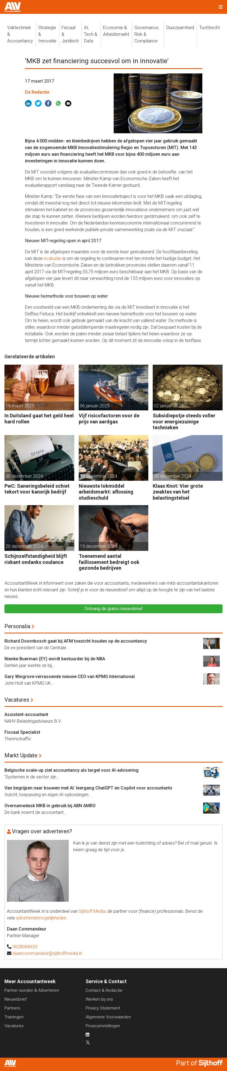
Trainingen (14, 1016)
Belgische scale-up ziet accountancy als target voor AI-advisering (71, 770)
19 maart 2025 (20, 405)
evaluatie (53, 258)
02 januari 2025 (168, 405)
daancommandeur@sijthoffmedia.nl (47, 953)
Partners (12, 1008)
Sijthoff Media (92, 911)
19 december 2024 (98, 546)
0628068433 (24, 946)
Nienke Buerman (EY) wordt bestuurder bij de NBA (54, 658)
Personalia (17, 626)
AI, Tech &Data (90, 34)
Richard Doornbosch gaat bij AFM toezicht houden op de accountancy (75, 641)
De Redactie (37, 92)
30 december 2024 (24, 476)
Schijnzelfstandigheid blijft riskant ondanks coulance (35, 559)
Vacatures (16, 699)
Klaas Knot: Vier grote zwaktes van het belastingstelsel (178, 492)
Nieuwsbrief (15, 999)
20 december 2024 (24, 546)
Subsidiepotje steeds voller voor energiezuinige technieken (184, 421)
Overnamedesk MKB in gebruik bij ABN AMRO (50, 805)
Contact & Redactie (104, 990)
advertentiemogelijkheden (41, 918)
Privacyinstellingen (103, 1025)
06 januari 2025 (94, 405)
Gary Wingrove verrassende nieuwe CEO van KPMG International (69, 676)
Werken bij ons (99, 999)
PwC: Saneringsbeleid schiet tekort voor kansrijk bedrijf (37, 489)
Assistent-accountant (26, 714)
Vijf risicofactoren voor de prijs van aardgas (109, 419)
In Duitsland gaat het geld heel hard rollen (39, 419)
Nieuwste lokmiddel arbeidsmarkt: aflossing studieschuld (106, 492)
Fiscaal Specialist (22, 732)
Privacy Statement (103, 1008)
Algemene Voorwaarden (108, 1016)
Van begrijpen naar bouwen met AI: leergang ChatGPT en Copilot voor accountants (88, 788)
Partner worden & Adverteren (31, 990)
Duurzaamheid (180, 27)
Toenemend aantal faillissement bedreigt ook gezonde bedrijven (109, 562)
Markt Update (20, 755)
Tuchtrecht (209, 27)
